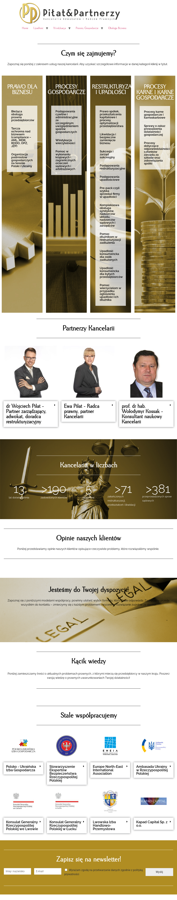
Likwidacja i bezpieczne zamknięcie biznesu (108, 139)
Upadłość (38, 28)
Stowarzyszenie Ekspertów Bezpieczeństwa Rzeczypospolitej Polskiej (63, 773)
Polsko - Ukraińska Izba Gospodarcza (21, 768)
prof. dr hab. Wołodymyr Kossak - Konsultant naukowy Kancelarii (142, 414)
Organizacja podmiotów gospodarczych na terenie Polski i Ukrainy (22, 160)
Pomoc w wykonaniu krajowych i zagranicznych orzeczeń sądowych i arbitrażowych (65, 160)
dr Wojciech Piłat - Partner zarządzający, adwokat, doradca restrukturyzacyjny (26, 414)
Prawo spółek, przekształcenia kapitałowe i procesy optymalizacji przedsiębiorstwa (111, 119)
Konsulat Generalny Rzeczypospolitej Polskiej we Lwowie (22, 825)
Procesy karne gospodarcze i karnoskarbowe (154, 114)
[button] (22, 115)
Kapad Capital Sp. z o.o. (151, 824)
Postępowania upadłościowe (109, 178)
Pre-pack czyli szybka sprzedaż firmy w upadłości (110, 192)
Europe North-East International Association (108, 770)
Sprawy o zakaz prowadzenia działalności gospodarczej (154, 130)
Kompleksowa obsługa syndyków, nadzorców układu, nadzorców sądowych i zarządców (109, 215)
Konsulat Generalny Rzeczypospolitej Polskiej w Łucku (65, 825)
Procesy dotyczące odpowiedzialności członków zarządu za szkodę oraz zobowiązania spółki (157, 153)
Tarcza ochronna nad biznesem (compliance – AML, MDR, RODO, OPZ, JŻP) (21, 137)
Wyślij (159, 872)
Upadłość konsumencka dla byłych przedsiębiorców (111, 272)
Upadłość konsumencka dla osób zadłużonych (109, 255)
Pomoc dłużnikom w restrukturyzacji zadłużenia (110, 238)
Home (25, 28)
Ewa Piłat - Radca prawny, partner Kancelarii (81, 411)
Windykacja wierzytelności (65, 141)
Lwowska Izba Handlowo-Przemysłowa (104, 825)
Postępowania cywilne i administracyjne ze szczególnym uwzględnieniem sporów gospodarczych (66, 122)
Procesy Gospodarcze (87, 28)
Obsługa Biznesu (117, 28)
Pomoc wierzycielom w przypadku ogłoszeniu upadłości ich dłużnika (110, 292)
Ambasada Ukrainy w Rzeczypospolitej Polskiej (152, 770)
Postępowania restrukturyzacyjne (112, 167)
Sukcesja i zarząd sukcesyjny (107, 154)
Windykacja (59, 28)
